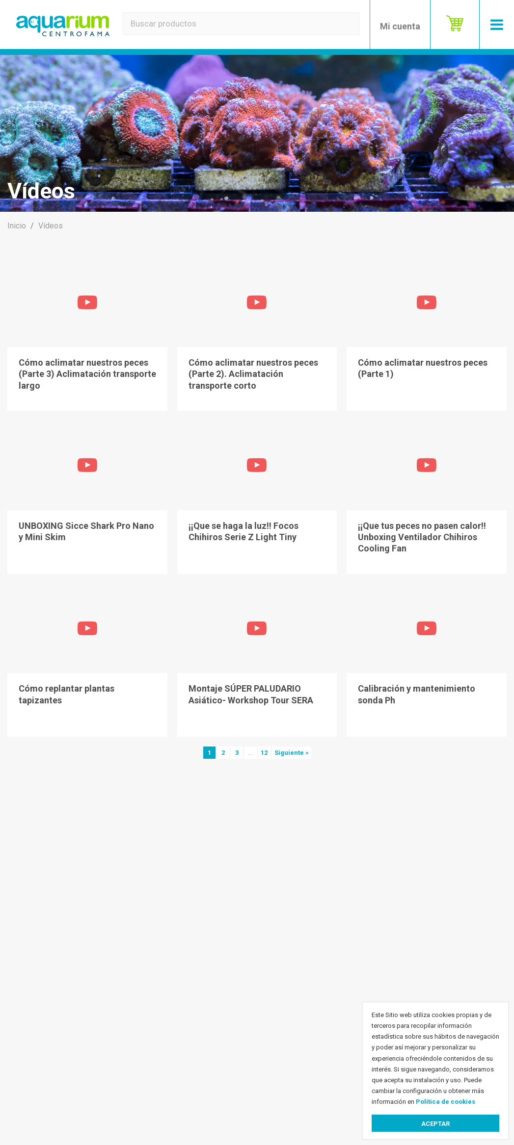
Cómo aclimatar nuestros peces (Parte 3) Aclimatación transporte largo (87, 374)
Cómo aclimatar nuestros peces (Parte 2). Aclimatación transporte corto (253, 374)
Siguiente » (291, 752)
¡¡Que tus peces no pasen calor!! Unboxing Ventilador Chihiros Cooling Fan (422, 537)
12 (264, 752)
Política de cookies (445, 1101)
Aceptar (435, 1123)
